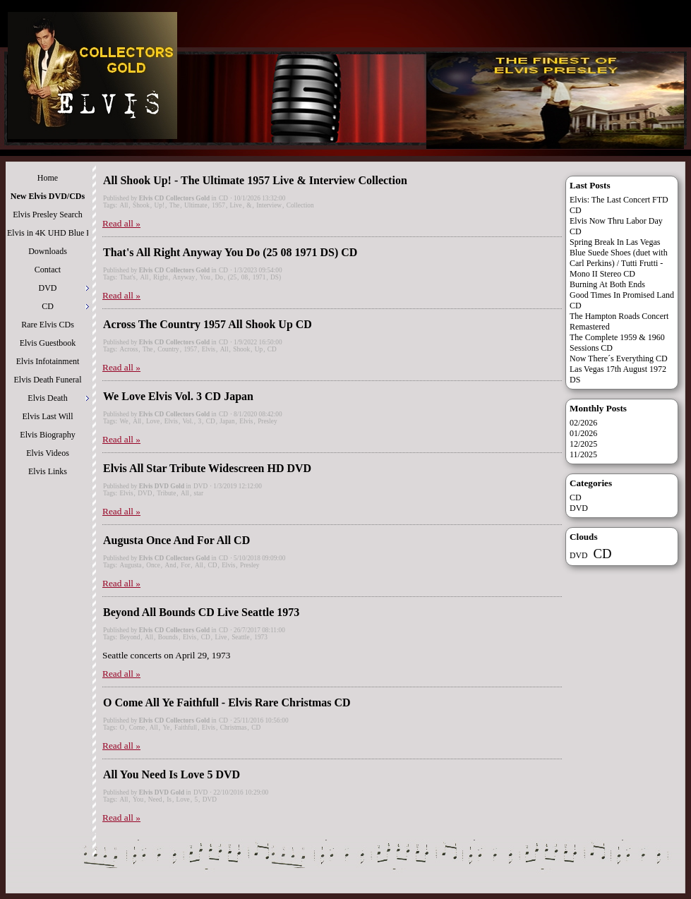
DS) (275, 277)
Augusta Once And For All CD (176, 540)
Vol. (188, 421)
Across (128, 349)
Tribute (166, 493)
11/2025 (583, 454)
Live (236, 205)
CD (223, 198)
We (123, 421)
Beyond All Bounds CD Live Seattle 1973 (201, 612)
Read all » (121, 223)
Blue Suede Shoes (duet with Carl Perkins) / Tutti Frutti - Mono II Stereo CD (619, 263)
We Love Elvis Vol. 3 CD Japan (178, 396)
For (185, 565)
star (198, 493)
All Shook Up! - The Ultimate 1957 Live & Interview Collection (255, 180)
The (174, 205)
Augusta (130, 565)
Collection (300, 205)
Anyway (183, 277)
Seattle (240, 637)
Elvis (208, 349)
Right (160, 277)
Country (168, 349)
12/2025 (583, 444)
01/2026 (583, 433)
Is (169, 799)
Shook (141, 205)
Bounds (168, 637)
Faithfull (185, 727)
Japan (227, 421)
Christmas (233, 727)
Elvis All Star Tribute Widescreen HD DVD (207, 468)
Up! (160, 205)
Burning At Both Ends (607, 284)
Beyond (129, 637)
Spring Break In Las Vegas (615, 242)
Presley (267, 421)
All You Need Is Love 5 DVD (171, 774)
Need (155, 799)
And (170, 565)
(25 (232, 277)
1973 (261, 637)
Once (153, 565)
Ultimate (196, 205)
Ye (165, 727)
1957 (218, 205)
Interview (269, 205)
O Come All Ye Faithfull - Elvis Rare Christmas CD (227, 702)
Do (219, 277)
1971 (259, 277)
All (123, 205)
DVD (200, 486)
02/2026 (583, 423)
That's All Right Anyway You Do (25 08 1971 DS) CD (230, 252)
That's (127, 277)
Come (137, 727)
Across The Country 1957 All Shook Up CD (207, 324)
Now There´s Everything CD (619, 358)
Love (153, 421)
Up (259, 349)
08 (244, 277)
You (205, 277)
